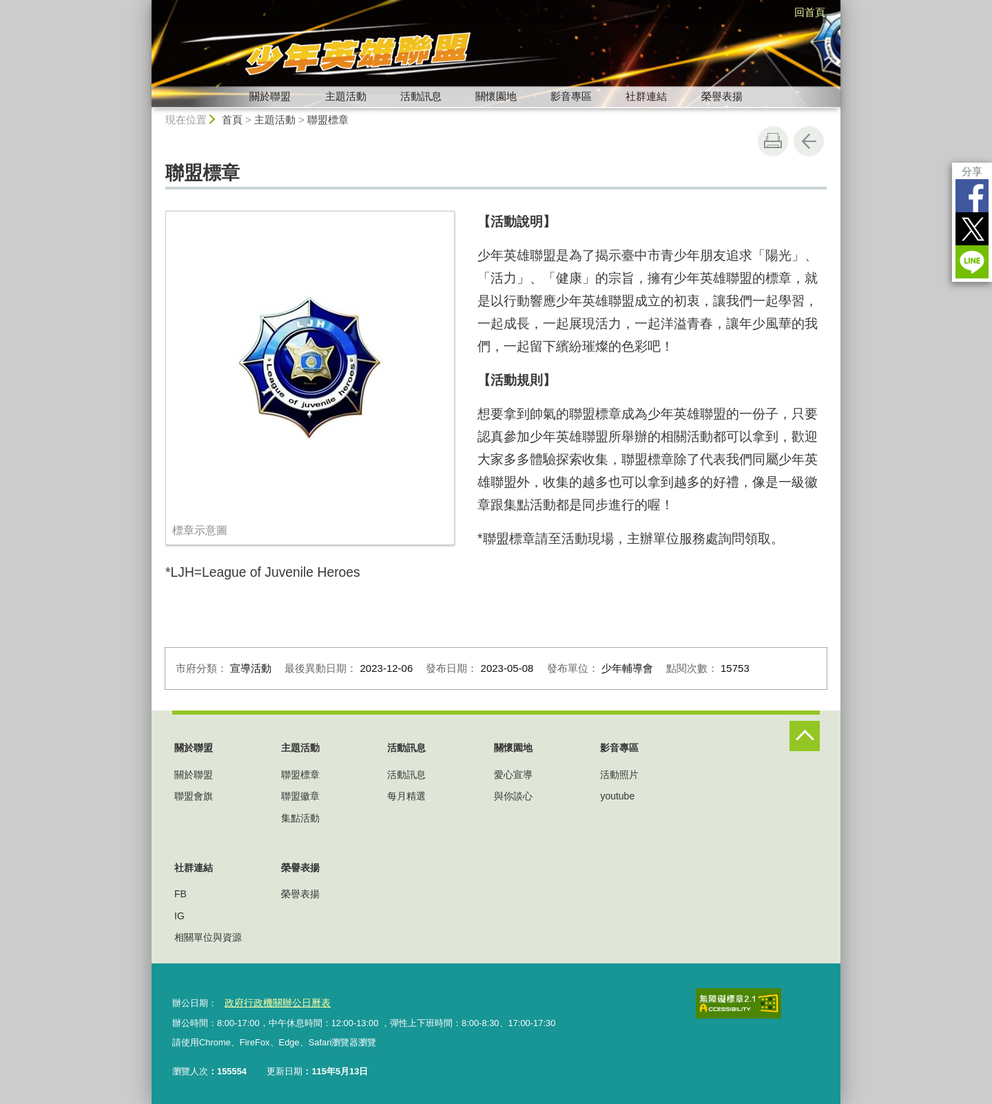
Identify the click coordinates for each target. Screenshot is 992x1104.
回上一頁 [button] (809, 141)
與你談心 (513, 795)
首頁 (232, 119)
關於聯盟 (270, 96)
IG (179, 915)
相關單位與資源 (208, 937)
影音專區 (571, 96)
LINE (972, 261)
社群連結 (646, 96)
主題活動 (345, 96)
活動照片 (619, 774)
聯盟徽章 (300, 795)
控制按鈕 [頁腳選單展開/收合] (804, 736)
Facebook (972, 195)
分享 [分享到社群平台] (972, 171)
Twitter (972, 228)
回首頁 (809, 12)
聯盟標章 (328, 119)
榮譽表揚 (722, 96)
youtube (617, 795)
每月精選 (406, 795)
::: (145, 6)
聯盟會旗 (193, 795)
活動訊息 (421, 96)
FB (180, 893)
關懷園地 (496, 96)
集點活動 (300, 818)
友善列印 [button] (773, 141)
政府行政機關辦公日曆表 (273, 1002)
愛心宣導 (513, 774)
